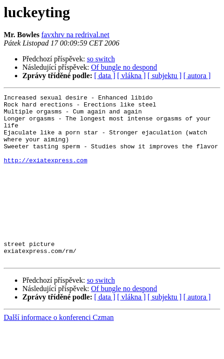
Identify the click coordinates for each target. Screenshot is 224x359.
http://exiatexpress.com (45, 174)
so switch (101, 59)
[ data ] (104, 76)
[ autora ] (197, 76)
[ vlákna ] (131, 76)
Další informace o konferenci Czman (59, 351)
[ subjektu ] (165, 76)
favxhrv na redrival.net (75, 35)
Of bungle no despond (124, 67)
